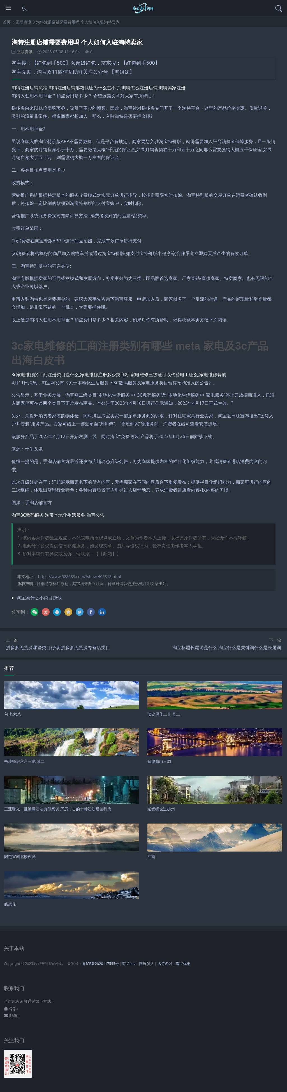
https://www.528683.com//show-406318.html (79, 576)
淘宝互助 (129, 963)
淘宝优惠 (182, 963)
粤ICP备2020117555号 (100, 963)
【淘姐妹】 (122, 71)
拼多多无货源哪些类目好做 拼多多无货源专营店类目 (58, 647)
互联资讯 (23, 22)
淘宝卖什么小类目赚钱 (39, 598)
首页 (7, 22)
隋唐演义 (146, 963)
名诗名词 (165, 963)
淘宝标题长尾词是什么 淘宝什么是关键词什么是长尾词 (226, 647)
